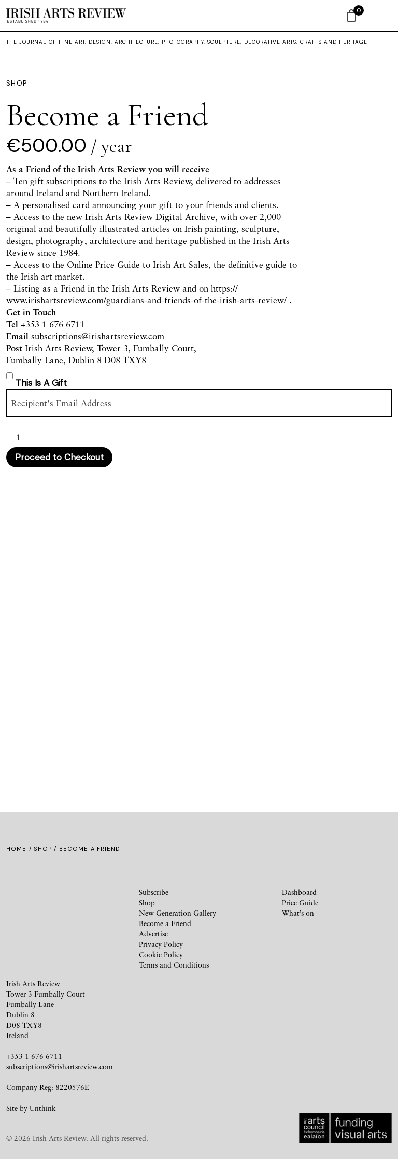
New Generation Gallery (177, 912)
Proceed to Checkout (59, 457)
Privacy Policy (161, 944)
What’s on (298, 912)
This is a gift (41, 383)
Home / (20, 848)
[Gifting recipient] (199, 403)
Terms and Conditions (174, 964)
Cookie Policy (161, 954)
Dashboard (299, 892)
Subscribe (153, 892)
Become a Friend (165, 923)
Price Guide (300, 902)
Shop (43, 848)
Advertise (153, 933)
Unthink (43, 1107)
